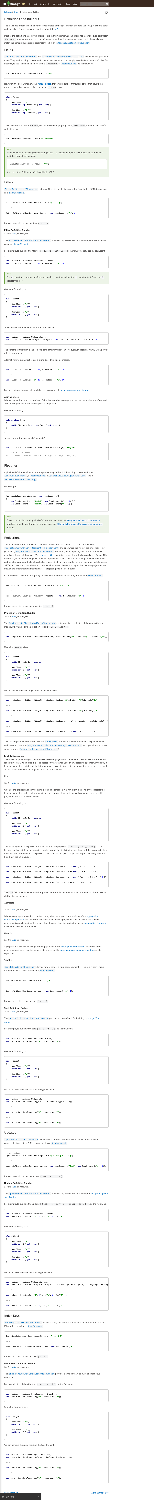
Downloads (44, 4)
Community (57, 4)
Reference (8, 12)
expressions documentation (74, 390)
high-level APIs (47, 555)
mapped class (44, 83)
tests (14, 233)
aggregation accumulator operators (77, 950)
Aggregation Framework (95, 923)
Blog (75, 4)
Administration (100, 1492)
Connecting (11, 1492)
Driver (16, 12)
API (56, 29)
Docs (68, 4)
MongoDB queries (21, 244)
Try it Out (33, 4)
